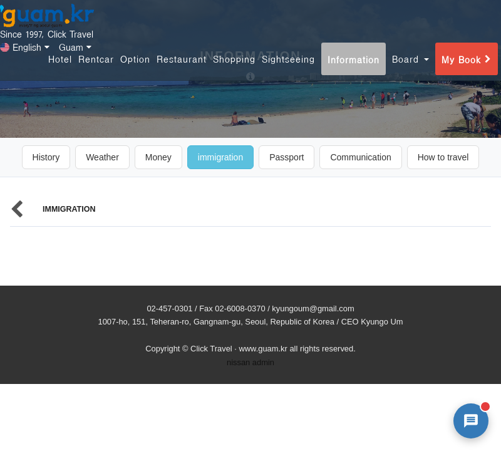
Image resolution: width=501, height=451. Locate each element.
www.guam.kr (263, 348)
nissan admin (250, 362)
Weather (102, 157)
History (46, 157)
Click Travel (211, 348)
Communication (360, 157)
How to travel (443, 157)
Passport (286, 157)
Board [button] (410, 71)
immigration (220, 157)
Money (158, 157)
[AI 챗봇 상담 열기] (470, 420)
